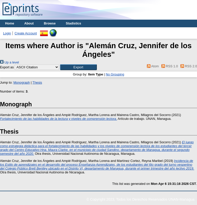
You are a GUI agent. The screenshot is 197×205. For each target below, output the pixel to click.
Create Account (25, 33)
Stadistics (73, 23)
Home (9, 23)
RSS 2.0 (188, 66)
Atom (152, 66)
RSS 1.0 (169, 66)
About (29, 23)
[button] (78, 67)
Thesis (37, 82)
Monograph (21, 82)
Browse (50, 23)
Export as (7, 67)
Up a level (9, 62)
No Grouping (115, 74)
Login (7, 33)
